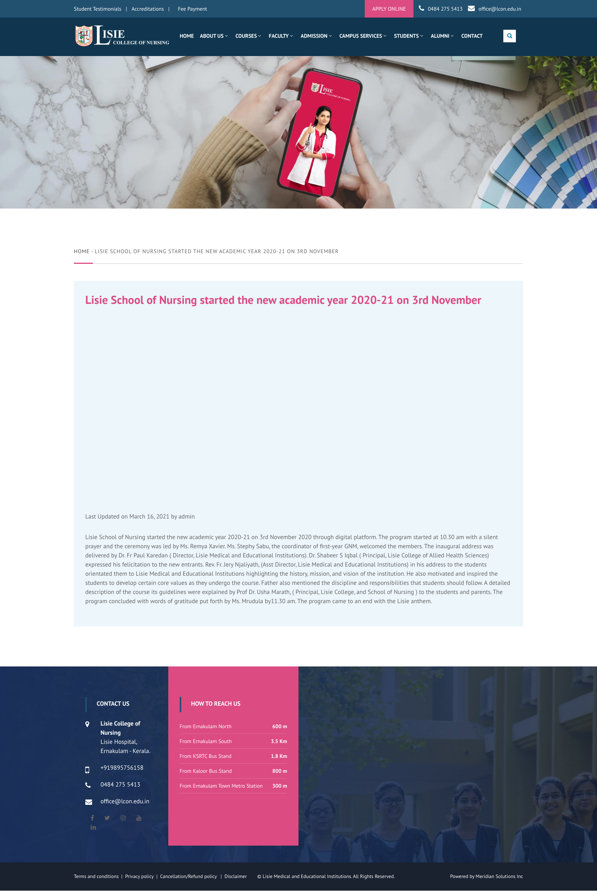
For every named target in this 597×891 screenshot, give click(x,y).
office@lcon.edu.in (500, 8)
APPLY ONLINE (389, 8)
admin (187, 517)
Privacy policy (140, 876)
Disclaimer (240, 876)
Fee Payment (192, 8)
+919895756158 (122, 768)
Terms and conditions (96, 876)
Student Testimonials (97, 8)
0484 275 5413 (445, 8)
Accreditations (148, 8)
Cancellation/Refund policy (189, 876)
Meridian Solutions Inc (499, 876)
